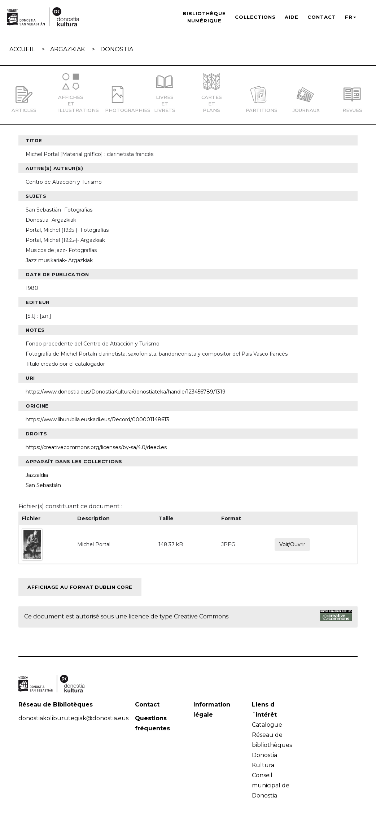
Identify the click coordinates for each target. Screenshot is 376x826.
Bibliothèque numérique (204, 16)
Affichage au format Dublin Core (79, 587)
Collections (255, 17)
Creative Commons (201, 616)
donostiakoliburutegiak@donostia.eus (73, 718)
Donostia (116, 49)
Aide (291, 17)
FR (350, 17)
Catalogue (267, 724)
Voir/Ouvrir (292, 544)
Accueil (22, 49)
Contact (321, 17)
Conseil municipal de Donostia (270, 785)
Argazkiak (67, 49)
